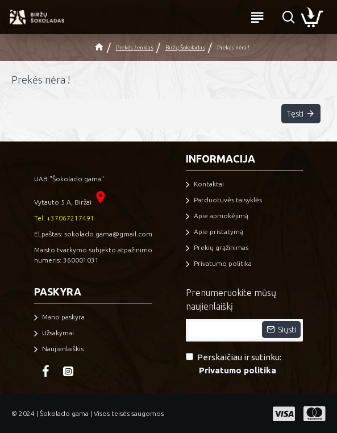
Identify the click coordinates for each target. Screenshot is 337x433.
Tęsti (293, 114)
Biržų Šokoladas (185, 47)
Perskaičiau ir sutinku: (233, 364)
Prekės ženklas (134, 47)
